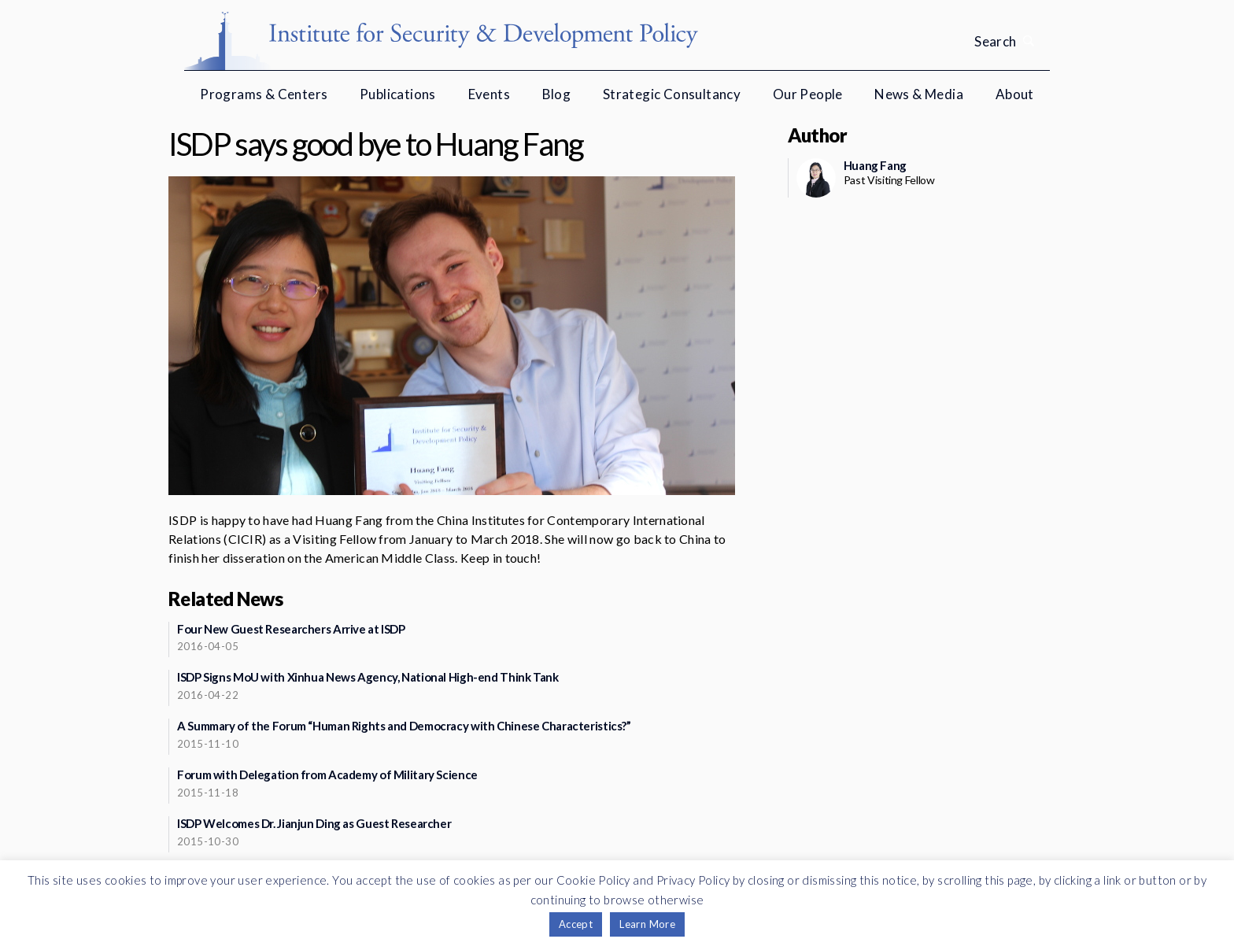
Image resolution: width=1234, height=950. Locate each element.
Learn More (647, 924)
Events (489, 94)
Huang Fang (875, 165)
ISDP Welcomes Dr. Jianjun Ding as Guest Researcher (314, 823)
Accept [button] (576, 924)
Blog (556, 94)
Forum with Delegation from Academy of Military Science (327, 774)
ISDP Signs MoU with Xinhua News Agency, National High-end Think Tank (368, 677)
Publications (398, 94)
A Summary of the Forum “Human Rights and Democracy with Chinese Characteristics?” (404, 726)
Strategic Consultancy (672, 94)
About (1015, 94)
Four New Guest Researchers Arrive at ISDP (291, 629)
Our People (808, 94)
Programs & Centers (263, 94)
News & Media (918, 94)
